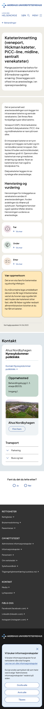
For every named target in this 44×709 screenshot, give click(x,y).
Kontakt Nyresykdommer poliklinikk (18, 367)
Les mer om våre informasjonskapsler (21, 663)
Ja (18, 485)
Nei (29, 485)
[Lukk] (37, 649)
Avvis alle (22, 692)
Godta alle (22, 685)
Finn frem (16, 429)
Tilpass (22, 699)
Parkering (16, 450)
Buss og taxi (17, 458)
